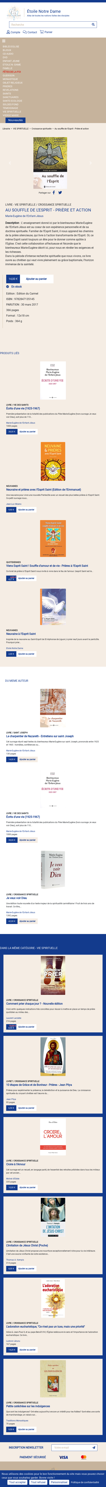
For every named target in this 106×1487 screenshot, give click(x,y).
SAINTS (7, 93)
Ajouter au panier (36, 279)
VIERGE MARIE (11, 115)
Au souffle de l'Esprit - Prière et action (72, 129)
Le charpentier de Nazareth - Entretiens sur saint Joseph (40, 736)
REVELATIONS (10, 90)
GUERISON (8, 75)
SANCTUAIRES (10, 97)
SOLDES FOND (10, 104)
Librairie (6, 129)
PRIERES (7, 86)
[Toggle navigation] (5, 41)
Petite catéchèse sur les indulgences (28, 1406)
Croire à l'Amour (15, 1164)
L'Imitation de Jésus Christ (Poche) (27, 1245)
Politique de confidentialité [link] (85, 1482)
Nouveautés (15, 120)
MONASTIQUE (10, 79)
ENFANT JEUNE (11, 61)
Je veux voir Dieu (16, 898)
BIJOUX (7, 50)
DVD (5, 57)
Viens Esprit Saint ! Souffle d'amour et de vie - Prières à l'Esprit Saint (47, 565)
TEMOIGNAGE (10, 108)
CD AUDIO (8, 53)
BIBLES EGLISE (11, 46)
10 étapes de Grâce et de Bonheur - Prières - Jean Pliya (39, 1085)
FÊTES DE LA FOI (12, 71)
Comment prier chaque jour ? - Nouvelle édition (34, 1003)
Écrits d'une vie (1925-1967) (23, 408)
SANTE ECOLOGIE (12, 100)
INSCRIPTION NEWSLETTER (26, 1447)
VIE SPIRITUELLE (12, 111)
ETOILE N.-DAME (12, 64)
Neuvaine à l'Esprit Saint (21, 634)
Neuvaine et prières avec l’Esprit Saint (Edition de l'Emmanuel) (43, 489)
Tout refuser (38, 1482)
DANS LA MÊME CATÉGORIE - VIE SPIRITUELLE (29, 948)
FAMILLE (7, 68)
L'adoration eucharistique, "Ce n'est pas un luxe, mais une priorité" (45, 1326)
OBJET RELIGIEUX (13, 82)
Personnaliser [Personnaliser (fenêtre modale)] (59, 1482)
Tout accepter (17, 1482)
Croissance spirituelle (41, 129)
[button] (10, 163)
